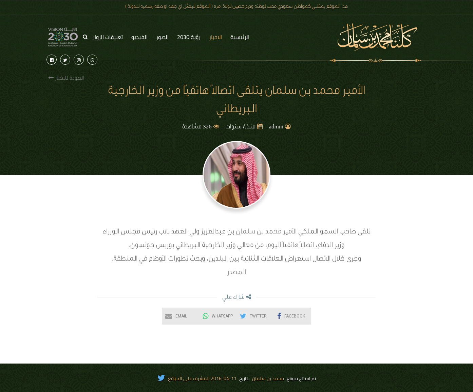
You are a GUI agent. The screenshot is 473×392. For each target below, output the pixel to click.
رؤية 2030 (189, 37)
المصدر (236, 273)
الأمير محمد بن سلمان (266, 232)
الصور (162, 37)
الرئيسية (239, 37)
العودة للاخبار (66, 78)
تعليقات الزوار (108, 37)
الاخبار (215, 37)
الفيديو (139, 37)
